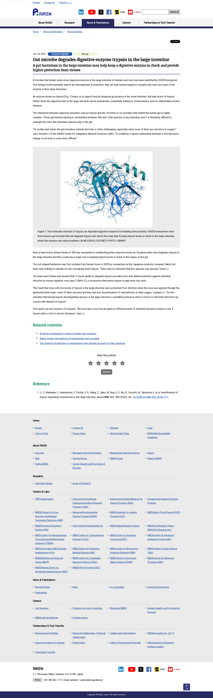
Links (149, 428)
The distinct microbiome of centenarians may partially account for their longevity (82, 343)
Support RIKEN (154, 458)
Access (36, 2)
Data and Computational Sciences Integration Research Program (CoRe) (87, 503)
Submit (106, 371)
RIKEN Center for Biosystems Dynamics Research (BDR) (124, 550)
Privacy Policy (79, 433)
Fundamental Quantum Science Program (162, 501)
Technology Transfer (45, 652)
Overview (39, 453)
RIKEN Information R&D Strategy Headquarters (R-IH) (50, 550)
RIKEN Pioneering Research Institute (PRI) (48, 528)
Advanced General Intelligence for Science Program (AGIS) (126, 501)
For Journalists (117, 587)
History (150, 453)
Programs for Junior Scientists (87, 608)
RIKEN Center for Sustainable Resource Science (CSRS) (87, 560)
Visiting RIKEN (41, 464)
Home (36, 31)
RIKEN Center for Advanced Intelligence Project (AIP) (160, 537)
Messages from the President (87, 453)
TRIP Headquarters (44, 499)
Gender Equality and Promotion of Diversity (89, 466)
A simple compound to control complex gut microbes (68, 333)
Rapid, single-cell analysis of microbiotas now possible (69, 338)
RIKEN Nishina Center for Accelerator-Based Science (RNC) (51, 569)
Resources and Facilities (46, 633)
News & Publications (53, 31)
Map (37, 458)
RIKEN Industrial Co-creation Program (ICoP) (123, 514)
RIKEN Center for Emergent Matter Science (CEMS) (123, 560)
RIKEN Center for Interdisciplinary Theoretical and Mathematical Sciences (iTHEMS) (51, 539)
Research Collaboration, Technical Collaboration (89, 635)
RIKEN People (116, 458)
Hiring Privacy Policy (119, 433)
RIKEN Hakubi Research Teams (125, 526)
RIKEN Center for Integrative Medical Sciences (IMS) (86, 550)
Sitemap (114, 428)
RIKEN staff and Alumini (46, 618)
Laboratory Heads (43, 483)
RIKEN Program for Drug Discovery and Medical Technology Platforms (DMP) (49, 516)
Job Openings (41, 608)
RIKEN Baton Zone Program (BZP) (163, 512)
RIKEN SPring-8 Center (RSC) (86, 567)
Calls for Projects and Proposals (125, 642)
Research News (74, 31)
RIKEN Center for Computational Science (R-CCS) (88, 537)
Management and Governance (124, 453)
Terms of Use (41, 433)
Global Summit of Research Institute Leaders (160, 644)
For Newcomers (80, 618)
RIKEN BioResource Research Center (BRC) (49, 560)
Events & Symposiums (158, 587)
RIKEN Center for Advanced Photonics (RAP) (160, 560)
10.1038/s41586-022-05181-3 (150, 397)
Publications (41, 592)
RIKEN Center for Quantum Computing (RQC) (123, 537)
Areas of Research (82, 483)
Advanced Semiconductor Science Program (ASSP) (85, 514)
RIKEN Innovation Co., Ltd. (160, 633)
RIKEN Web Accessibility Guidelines (158, 435)
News (75, 587)
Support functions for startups (50, 642)
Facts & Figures (80, 458)
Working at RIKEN (118, 608)
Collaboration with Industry (123, 633)
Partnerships (79, 642)
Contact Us (49, 2)
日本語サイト (65, 2)
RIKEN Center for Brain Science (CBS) (162, 550)
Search (173, 12)
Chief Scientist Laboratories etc (88, 526)
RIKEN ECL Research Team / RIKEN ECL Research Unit (160, 528)
